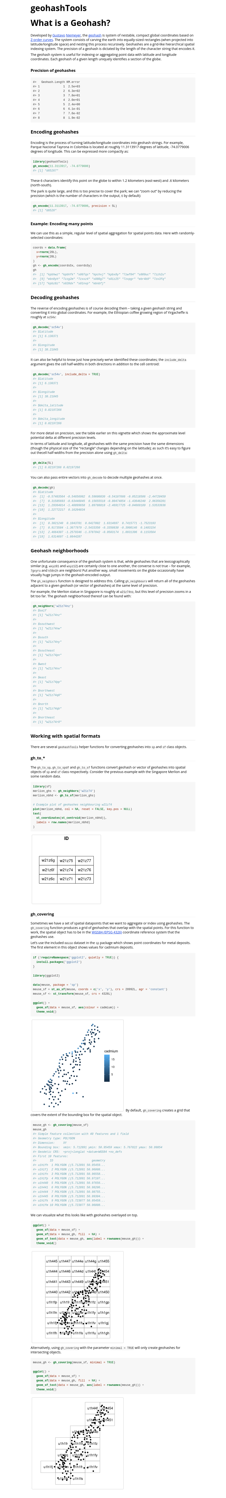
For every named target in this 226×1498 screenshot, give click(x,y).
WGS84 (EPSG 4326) (107, 935)
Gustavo (58, 35)
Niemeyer (73, 35)
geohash (95, 35)
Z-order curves (42, 39)
